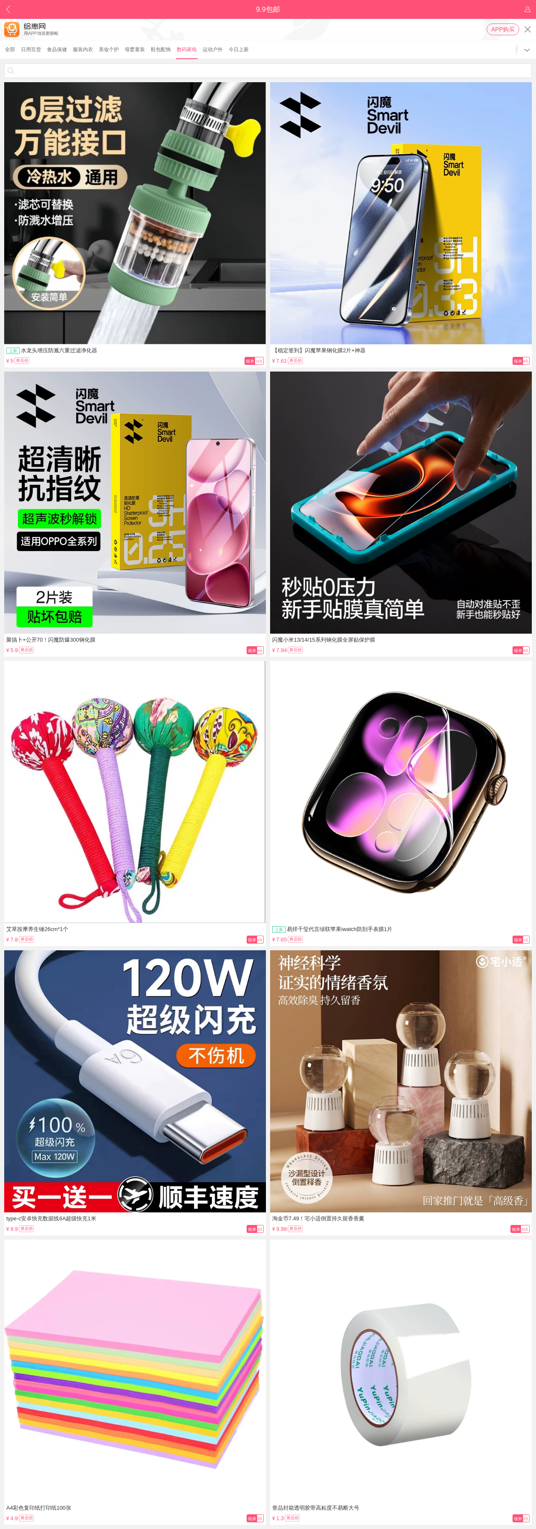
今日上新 (239, 49)
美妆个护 (109, 49)
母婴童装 (135, 49)
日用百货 (31, 49)
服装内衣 (83, 49)
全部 (10, 49)
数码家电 (187, 49)
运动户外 (213, 49)
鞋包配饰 (161, 49)
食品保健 (57, 49)
